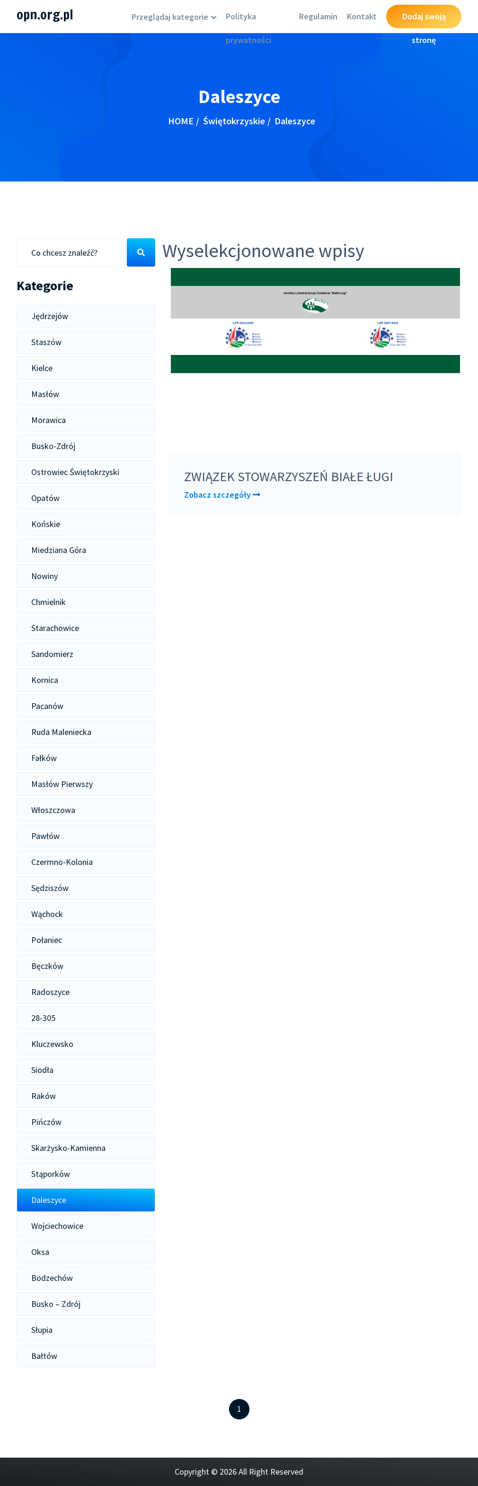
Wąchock (47, 913)
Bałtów (44, 1355)
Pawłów (45, 835)
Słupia (42, 1329)
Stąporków (50, 1173)
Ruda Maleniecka (61, 731)
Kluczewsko (52, 1043)
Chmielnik (48, 601)
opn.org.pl (45, 14)
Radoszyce (50, 991)
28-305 (43, 1017)
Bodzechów (52, 1277)
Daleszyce (48, 1199)
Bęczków (47, 965)
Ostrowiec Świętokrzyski (75, 472)
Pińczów (46, 1121)
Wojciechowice (57, 1225)
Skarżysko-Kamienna (68, 1147)
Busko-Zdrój (53, 446)
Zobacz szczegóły (222, 494)
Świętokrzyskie (234, 121)
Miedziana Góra (58, 549)
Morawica (48, 420)
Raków (43, 1095)
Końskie (45, 523)
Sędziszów (50, 887)
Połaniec (46, 939)
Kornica (44, 679)
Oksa (40, 1251)
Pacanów (47, 705)
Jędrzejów (49, 316)
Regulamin (318, 16)
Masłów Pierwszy (62, 783)
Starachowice (55, 627)
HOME (181, 121)
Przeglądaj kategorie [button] (171, 16)
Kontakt (362, 16)
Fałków (44, 757)
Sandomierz (52, 653)
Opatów (45, 497)
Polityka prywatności (248, 19)
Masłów (45, 394)
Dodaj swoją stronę (424, 19)
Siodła (42, 1069)
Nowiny (44, 575)
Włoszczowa (53, 809)
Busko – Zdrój (55, 1303)
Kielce (42, 368)
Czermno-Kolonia (62, 861)
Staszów (46, 342)
